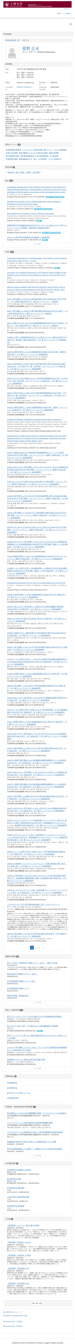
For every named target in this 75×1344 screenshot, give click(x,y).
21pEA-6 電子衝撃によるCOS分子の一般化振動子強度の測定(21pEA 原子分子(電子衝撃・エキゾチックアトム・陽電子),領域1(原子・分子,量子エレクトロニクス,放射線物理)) (37, 515)
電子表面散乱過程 (12, 156)
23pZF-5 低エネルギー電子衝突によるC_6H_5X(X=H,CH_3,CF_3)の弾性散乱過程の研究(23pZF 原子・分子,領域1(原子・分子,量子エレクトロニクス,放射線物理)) (37, 736)
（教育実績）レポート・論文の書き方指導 (23, 1225)
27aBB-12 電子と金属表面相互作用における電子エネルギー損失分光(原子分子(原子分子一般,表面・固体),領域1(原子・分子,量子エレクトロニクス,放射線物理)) (37, 339)
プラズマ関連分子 (55, 159)
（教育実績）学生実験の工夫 (18, 1283)
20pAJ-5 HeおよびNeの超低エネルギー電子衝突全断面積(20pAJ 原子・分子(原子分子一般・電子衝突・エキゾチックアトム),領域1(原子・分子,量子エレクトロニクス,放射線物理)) (37, 380)
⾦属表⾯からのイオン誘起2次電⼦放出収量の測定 (26, 1059)
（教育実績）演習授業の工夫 (18, 1268)
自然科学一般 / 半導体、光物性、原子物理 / (24, 172)
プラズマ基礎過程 (60, 150)
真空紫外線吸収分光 (28, 156)
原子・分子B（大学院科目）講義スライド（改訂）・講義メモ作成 (32, 963)
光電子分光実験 (12, 153)
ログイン (67, 9)
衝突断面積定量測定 (13, 150)
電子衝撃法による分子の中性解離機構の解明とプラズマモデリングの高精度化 (36, 1113)
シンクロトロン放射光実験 (32, 150)
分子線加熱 (54, 156)
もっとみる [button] (37, 244)
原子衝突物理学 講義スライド (18, 988)
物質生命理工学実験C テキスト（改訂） (22, 974)
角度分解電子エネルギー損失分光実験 (33, 153)
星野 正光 (30, 48)
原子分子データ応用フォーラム (19, 1093)
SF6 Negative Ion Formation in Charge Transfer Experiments (30, 213)
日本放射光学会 (13, 1098)
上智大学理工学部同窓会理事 (18, 1197)
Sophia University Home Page (16, 1316)
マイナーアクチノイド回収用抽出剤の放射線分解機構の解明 (30, 1123)
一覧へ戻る (38, 1303)
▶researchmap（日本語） (13, 1321)
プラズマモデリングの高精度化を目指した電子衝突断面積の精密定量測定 (35, 1132)
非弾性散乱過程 (12, 159)
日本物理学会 (12, 1083)
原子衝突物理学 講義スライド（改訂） (21, 981)
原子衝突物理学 (43, 156)
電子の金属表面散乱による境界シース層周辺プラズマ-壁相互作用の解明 (34, 1149)
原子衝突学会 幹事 (14, 1179)
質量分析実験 (54, 153)
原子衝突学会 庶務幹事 (15, 1206)
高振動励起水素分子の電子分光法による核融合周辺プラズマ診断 (31, 1142)
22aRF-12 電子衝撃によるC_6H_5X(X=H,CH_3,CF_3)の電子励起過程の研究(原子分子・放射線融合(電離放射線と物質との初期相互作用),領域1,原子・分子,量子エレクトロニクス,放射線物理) (37, 878)
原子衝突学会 (12, 1088)
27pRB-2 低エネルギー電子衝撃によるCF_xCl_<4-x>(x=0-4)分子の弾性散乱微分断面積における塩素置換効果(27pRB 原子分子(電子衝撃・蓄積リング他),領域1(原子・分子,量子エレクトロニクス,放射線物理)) (37, 544)
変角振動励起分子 (25, 159)
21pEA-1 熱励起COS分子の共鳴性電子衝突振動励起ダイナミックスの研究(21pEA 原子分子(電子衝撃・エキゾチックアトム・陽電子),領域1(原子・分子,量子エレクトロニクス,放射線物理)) (37, 455)
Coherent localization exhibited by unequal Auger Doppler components (34, 419)
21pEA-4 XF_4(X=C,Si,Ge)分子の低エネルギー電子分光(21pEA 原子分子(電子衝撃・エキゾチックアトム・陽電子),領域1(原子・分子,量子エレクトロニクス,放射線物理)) (37, 529)
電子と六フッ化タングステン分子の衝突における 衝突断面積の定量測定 (34, 1016)
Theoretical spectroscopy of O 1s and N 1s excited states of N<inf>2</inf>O (36, 583)
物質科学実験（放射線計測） (18, 996)
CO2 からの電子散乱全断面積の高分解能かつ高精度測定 (28, 237)
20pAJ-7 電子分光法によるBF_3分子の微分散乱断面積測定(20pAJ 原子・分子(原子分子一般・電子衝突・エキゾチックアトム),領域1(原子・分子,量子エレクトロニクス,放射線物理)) (37, 395)
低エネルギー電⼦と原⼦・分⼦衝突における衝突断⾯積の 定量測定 (32, 1026)
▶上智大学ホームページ (13, 1312)
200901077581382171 (24, 87)
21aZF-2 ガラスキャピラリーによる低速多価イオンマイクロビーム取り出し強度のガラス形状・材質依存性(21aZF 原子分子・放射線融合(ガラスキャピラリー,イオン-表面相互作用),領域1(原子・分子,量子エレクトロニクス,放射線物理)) (37, 822)
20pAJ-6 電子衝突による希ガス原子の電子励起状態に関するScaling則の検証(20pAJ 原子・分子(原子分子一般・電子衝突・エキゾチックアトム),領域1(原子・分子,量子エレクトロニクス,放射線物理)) (36, 366)
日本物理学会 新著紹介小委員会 (19, 1170)
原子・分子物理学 (40, 159)
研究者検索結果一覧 (12, 40)
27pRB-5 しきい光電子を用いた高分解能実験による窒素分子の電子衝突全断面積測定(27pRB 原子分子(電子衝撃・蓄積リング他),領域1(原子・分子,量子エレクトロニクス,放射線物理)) (37, 570)
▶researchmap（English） (14, 1326)
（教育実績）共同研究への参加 (19, 1255)
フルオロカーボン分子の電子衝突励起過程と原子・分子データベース (33, 904)
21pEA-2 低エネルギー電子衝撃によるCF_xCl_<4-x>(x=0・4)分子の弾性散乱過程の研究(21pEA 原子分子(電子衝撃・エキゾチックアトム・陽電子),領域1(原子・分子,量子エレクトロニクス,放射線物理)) (37, 469)
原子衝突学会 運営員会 (15, 1188)
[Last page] (43, 948)
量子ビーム (48, 150)
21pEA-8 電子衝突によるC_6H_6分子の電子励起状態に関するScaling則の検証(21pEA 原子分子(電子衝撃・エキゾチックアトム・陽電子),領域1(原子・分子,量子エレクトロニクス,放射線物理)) (37, 498)
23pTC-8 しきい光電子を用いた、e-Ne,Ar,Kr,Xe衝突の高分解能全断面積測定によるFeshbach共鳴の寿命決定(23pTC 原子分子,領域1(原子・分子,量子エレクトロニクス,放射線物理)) (37, 661)
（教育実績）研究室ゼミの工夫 (19, 1242)
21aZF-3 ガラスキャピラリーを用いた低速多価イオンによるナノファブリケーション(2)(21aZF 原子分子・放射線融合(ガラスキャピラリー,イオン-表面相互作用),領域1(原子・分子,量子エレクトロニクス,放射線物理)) (37, 837)
